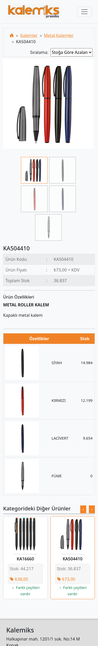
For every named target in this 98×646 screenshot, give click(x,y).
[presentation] (83, 509)
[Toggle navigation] (84, 12)
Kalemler (29, 35)
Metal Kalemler (58, 35)
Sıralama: (40, 52)
